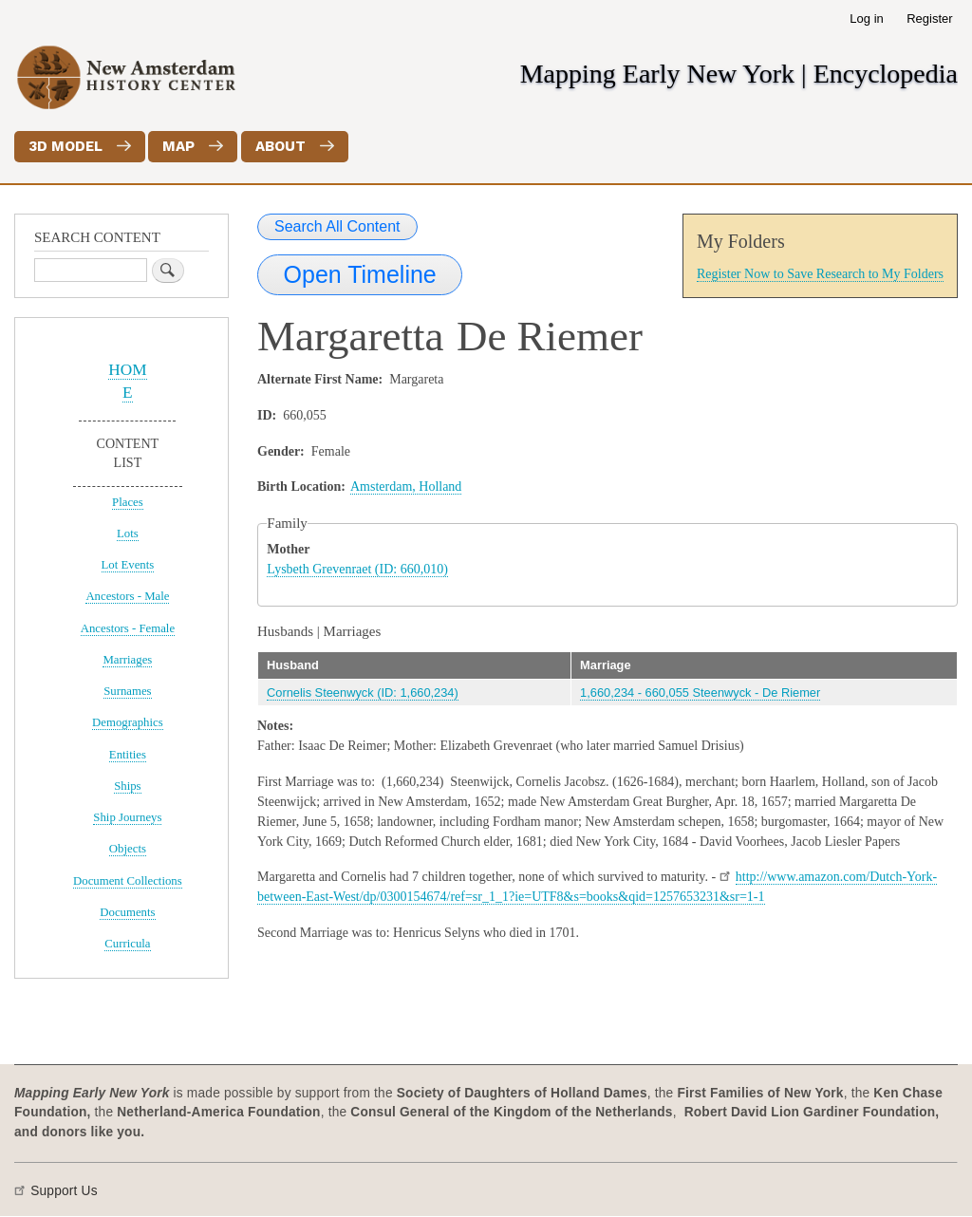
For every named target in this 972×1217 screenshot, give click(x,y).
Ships (127, 786)
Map (178, 146)
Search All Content (337, 226)
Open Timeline (360, 274)
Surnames (127, 691)
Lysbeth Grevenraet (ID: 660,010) (357, 569)
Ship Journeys (127, 817)
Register (929, 18)
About (280, 146)
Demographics (127, 722)
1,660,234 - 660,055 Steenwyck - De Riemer (700, 692)
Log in (866, 18)
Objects (127, 848)
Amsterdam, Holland (405, 486)
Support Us (64, 1191)
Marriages (127, 659)
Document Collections (127, 881)
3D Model (65, 146)
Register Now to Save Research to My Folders (820, 274)
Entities (127, 754)
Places (127, 502)
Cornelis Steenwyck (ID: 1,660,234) (362, 692)
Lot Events (128, 564)
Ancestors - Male (127, 596)
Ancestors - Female (128, 628)
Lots (128, 533)
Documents (127, 912)
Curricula (127, 943)
